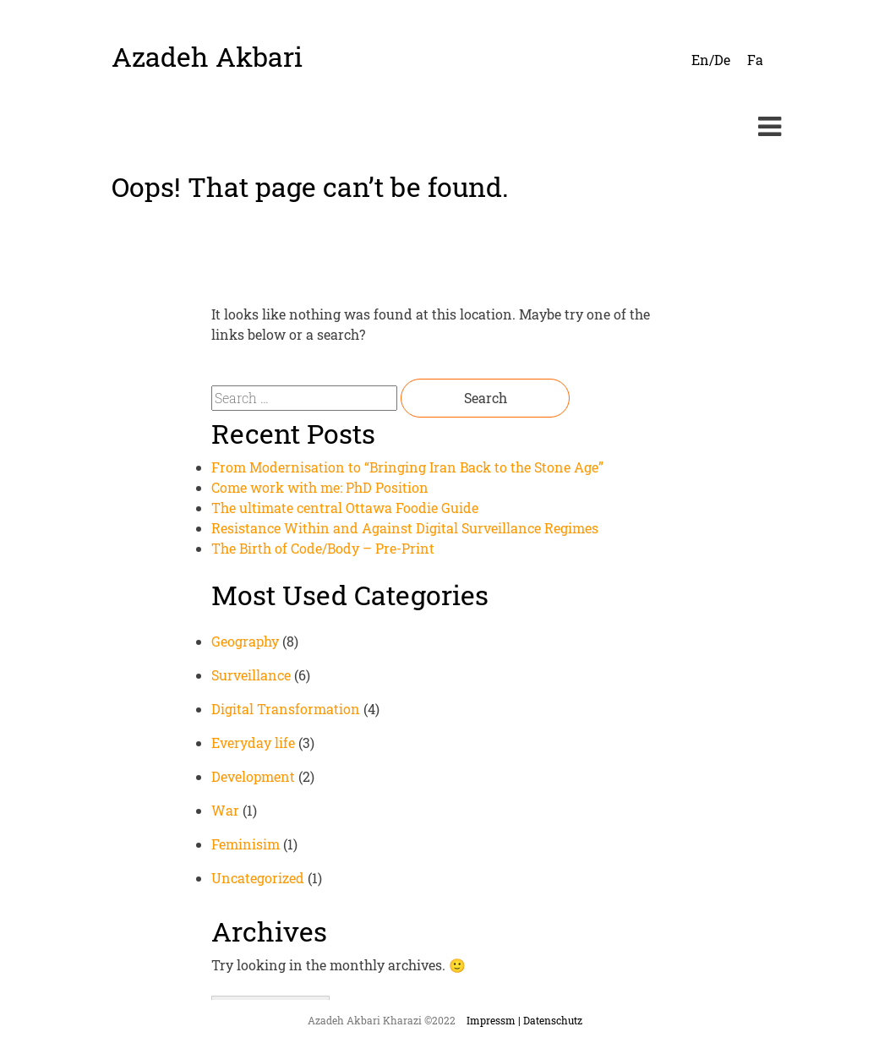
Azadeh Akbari (207, 57)
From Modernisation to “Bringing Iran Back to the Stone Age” (407, 467)
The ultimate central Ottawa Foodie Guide (344, 507)
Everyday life (253, 742)
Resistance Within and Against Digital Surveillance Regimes (404, 528)
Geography (245, 641)
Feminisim (245, 844)
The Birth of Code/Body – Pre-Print (322, 548)
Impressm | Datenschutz (524, 1020)
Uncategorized (257, 878)
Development (253, 776)
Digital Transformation (285, 709)
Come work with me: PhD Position (320, 487)
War (225, 810)
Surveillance (251, 675)
